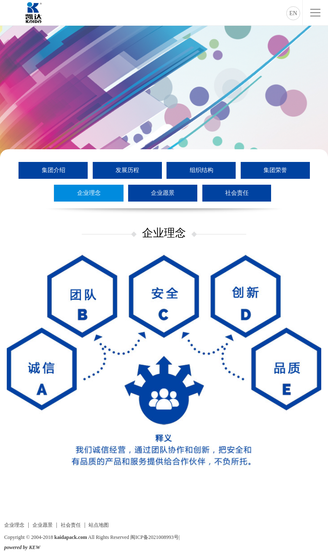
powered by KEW (22, 547)
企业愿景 (163, 193)
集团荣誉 (275, 170)
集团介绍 (53, 170)
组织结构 (201, 170)
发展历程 (127, 170)
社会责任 (237, 193)
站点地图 (99, 525)
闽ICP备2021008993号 (154, 537)
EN (293, 13)
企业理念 (89, 193)
